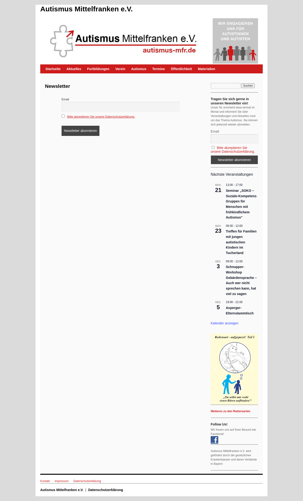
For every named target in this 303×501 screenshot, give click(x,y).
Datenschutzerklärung (87, 481)
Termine (158, 69)
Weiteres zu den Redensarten (230, 411)
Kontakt (45, 481)
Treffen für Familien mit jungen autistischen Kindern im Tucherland (241, 242)
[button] (234, 369)
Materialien (206, 69)
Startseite (53, 69)
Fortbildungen (98, 69)
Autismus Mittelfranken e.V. (86, 9)
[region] (234, 369)
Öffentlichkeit (181, 69)
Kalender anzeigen (224, 323)
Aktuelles (74, 69)
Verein (120, 69)
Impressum (62, 481)
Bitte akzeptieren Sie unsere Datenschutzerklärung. (101, 116)
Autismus (138, 69)
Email (65, 99)
